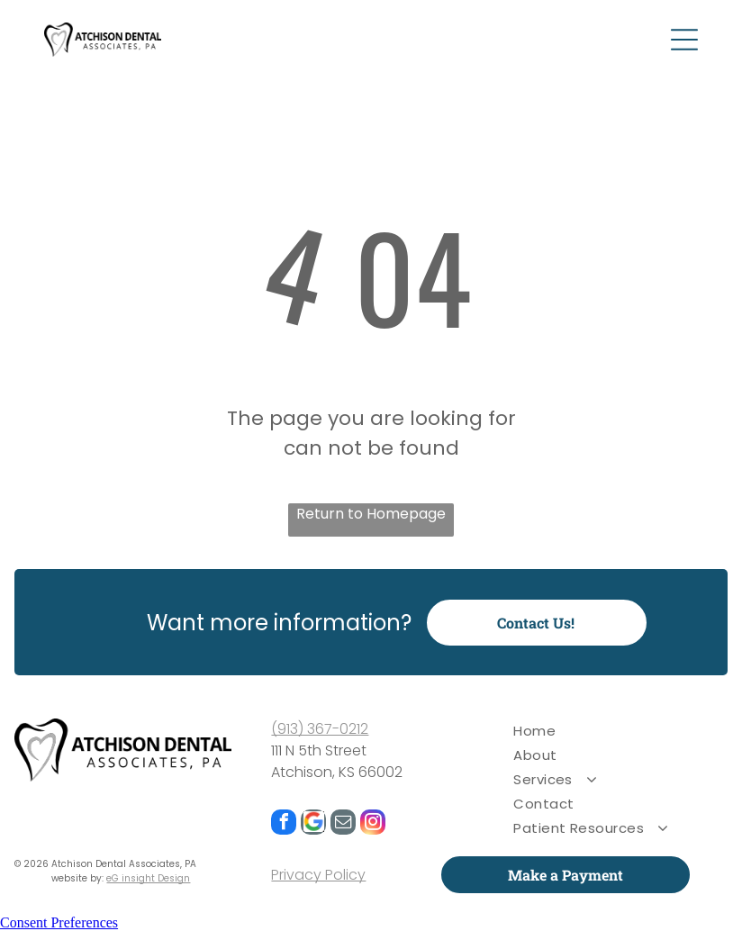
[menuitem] (612, 731)
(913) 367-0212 (319, 729)
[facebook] (283, 824)
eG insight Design (148, 878)
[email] (343, 824)
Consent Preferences (59, 922)
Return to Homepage (371, 513)
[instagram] (372, 824)
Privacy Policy (318, 874)
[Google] (313, 824)
